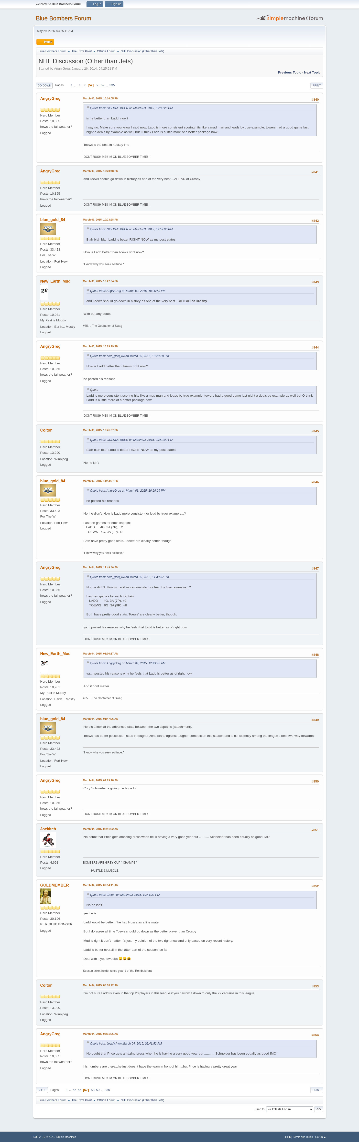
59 (102, 85)
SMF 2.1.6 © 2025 (43, 1136)
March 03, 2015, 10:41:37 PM (101, 430)
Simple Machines (66, 1136)
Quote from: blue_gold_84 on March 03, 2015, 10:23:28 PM (129, 356)
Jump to (259, 1109)
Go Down (44, 85)
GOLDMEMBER (54, 885)
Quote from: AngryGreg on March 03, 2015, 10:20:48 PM (127, 291)
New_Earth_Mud (55, 281)
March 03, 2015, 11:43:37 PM (101, 480)
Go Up (42, 1090)
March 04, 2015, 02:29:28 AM (101, 780)
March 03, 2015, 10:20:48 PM (101, 170)
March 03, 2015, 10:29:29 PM (101, 346)
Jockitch (48, 829)
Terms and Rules (303, 1136)
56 (84, 85)
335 (112, 85)
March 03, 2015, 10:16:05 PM (101, 98)
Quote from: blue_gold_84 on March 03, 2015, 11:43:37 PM (129, 577)
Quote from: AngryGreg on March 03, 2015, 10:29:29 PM (127, 490)
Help (288, 1136)
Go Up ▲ (320, 1136)
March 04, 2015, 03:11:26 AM (101, 1033)
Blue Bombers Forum (63, 18)
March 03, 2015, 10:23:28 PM (101, 219)
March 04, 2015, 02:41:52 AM (101, 828)
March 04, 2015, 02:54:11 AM (101, 885)
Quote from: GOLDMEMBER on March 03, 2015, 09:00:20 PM (131, 108)
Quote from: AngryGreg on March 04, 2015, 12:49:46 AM (127, 663)
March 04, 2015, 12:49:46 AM (101, 567)
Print (317, 85)
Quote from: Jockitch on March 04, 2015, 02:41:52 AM (126, 1043)
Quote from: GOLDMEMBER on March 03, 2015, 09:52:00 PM (131, 229)
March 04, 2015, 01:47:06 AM (101, 718)
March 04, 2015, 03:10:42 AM (101, 985)
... (75, 85)
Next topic (312, 72)
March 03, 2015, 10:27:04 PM (101, 281)
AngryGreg (50, 98)
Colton (46, 430)
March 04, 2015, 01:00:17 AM (101, 653)
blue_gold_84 (52, 220)
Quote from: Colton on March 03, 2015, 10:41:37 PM (125, 895)
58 (97, 85)
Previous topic (289, 72)
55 (79, 85)
